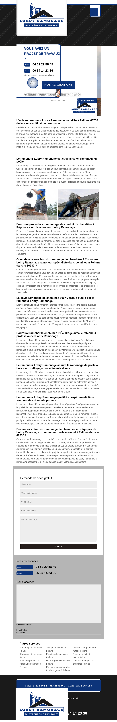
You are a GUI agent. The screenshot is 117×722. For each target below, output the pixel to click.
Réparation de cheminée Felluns (31, 656)
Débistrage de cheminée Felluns (58, 662)
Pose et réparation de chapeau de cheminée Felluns (30, 663)
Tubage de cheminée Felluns (56, 649)
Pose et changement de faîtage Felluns (84, 649)
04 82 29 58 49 (46, 566)
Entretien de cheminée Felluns (57, 656)
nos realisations (58, 84)
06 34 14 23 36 (46, 573)
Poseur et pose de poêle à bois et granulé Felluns (58, 669)
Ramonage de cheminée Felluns (31, 649)
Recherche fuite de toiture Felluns (82, 656)
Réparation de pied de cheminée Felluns (83, 662)
